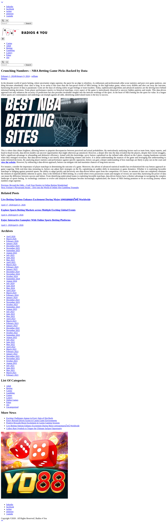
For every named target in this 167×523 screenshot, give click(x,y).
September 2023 (13, 307)
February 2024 (12, 295)
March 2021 (11, 373)
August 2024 (11, 281)
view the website (8, 162)
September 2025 (13, 250)
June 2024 (10, 286)
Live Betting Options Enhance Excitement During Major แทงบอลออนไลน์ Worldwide (45, 199)
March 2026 (11, 239)
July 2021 (10, 365)
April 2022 (10, 347)
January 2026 (11, 243)
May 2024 (10, 288)
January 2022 (11, 354)
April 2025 (10, 262)
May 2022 (10, 344)
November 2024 (13, 274)
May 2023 (10, 316)
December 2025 (13, 246)
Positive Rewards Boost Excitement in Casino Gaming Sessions (33, 423)
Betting (9, 48)
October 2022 (12, 333)
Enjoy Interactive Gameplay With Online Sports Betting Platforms (36, 220)
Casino (9, 43)
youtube (9, 16)
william (34, 76)
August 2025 (11, 253)
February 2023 (12, 323)
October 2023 (12, 304)
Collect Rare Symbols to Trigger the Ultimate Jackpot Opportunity (34, 428)
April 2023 (10, 319)
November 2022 (13, 330)
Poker (8, 55)
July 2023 (10, 311)
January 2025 (11, 269)
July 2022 (10, 340)
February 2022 (12, 351)
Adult (8, 46)
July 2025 (10, 255)
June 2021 (10, 368)
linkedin (9, 6)
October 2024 (12, 276)
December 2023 (13, 300)
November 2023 (13, 302)
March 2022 (11, 349)
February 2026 (12, 241)
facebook (10, 9)
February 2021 (12, 375)
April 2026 (10, 236)
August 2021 (11, 363)
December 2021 (13, 356)
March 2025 (11, 265)
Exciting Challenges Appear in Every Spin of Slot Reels (29, 418)
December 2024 (13, 272)
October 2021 (12, 361)
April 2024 (10, 290)
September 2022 (13, 335)
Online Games (12, 400)
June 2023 (10, 314)
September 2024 (13, 279)
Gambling (10, 50)
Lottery (9, 53)
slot (7, 57)
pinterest (9, 14)
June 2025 (10, 257)
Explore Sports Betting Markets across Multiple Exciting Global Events (38, 210)
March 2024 (11, 293)
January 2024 (11, 297)
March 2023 (11, 321)
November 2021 (13, 358)
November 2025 (13, 248)
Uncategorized (12, 407)
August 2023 (11, 309)
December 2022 (13, 328)
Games (9, 395)
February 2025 (12, 267)
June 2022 (10, 342)
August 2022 (11, 337)
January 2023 (11, 326)
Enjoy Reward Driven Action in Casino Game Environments (31, 420)
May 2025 (10, 260)
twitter (9, 11)
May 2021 (10, 370)
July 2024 (10, 283)
